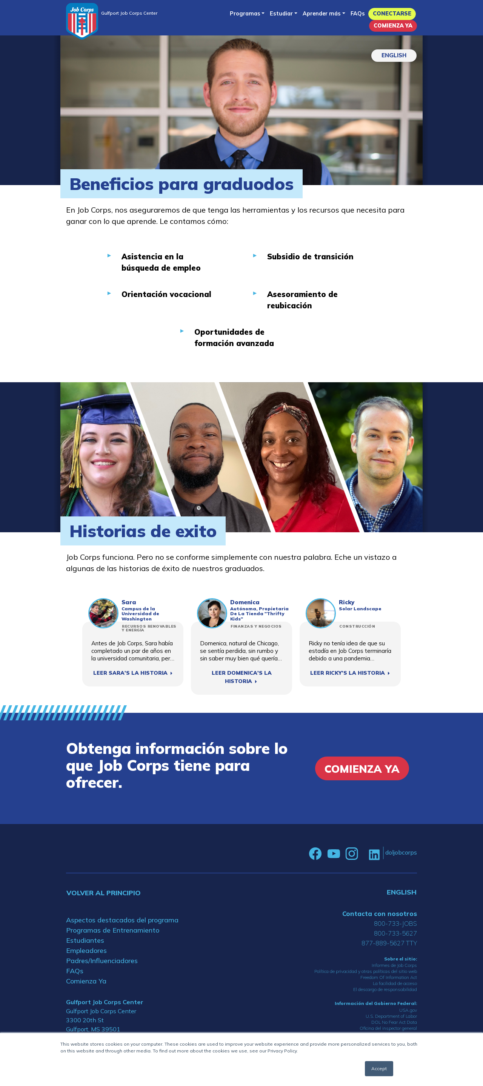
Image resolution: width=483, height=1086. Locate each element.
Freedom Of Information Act (388, 977)
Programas (245, 13)
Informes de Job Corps (394, 965)
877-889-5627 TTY (389, 943)
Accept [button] (379, 1068)
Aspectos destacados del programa (122, 920)
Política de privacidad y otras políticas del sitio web (365, 971)
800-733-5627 (395, 933)
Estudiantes (85, 940)
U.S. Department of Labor (391, 1016)
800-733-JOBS (395, 923)
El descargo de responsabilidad (385, 989)
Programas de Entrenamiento (112, 930)
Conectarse (392, 13)
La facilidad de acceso (395, 983)
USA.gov (408, 1010)
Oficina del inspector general (388, 1028)
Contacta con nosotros (379, 914)
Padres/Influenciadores (102, 960)
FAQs (358, 13)
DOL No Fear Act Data (394, 1022)
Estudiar (281, 13)
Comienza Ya (393, 25)
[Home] (82, 21)
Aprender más (322, 13)
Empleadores (86, 950)
